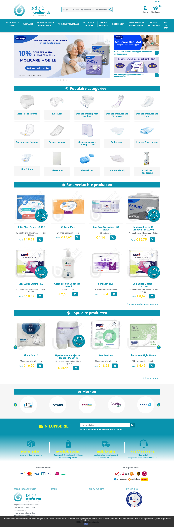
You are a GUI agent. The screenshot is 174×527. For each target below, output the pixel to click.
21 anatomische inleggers (68, 233)
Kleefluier (55, 493)
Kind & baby (56, 509)
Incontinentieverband (59, 515)
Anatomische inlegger (60, 504)
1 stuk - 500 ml (68, 289)
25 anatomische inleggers (31, 361)
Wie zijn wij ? (94, 501)
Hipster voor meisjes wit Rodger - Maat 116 (68, 356)
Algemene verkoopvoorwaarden (101, 498)
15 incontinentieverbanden (105, 289)
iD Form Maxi (68, 227)
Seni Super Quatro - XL (31, 283)
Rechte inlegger (57, 506)
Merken (89, 391)
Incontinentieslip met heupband (64, 501)
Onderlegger (56, 498)
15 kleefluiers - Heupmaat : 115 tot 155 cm (30, 234)
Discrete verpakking (97, 506)
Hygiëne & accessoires (60, 512)
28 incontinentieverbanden (143, 361)
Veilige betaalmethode (98, 504)
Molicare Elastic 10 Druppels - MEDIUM (143, 228)
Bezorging (93, 493)
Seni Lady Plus (105, 283)
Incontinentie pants (59, 495)
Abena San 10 (31, 355)
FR (156, 1)
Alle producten (151, 378)
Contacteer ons (95, 509)
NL (159, 1)
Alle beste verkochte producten (143, 304)
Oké (85, 524)
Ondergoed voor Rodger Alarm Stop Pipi (68, 362)
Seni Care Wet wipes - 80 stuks (106, 228)
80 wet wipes (105, 233)
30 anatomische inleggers (106, 361)
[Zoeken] (87, 9)
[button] (58, 80)
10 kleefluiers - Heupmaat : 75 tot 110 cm (143, 290)
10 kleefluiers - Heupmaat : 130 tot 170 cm (30, 290)
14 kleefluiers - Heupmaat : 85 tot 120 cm (143, 234)
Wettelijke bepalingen (97, 495)
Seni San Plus (106, 355)
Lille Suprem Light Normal (143, 355)
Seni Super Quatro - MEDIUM (143, 285)
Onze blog (93, 512)
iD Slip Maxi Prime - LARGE (31, 227)
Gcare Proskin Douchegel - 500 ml (68, 285)
